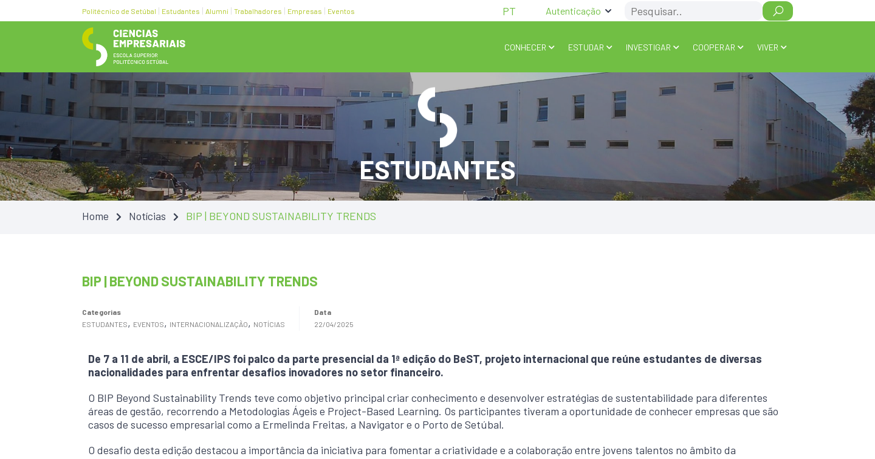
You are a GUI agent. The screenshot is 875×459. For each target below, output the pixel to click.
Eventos (148, 324)
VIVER (767, 47)
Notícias (147, 216)
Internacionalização (209, 324)
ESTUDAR (586, 47)
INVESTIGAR (648, 47)
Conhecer (525, 47)
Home (95, 216)
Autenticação (573, 10)
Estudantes (105, 324)
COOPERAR (714, 47)
